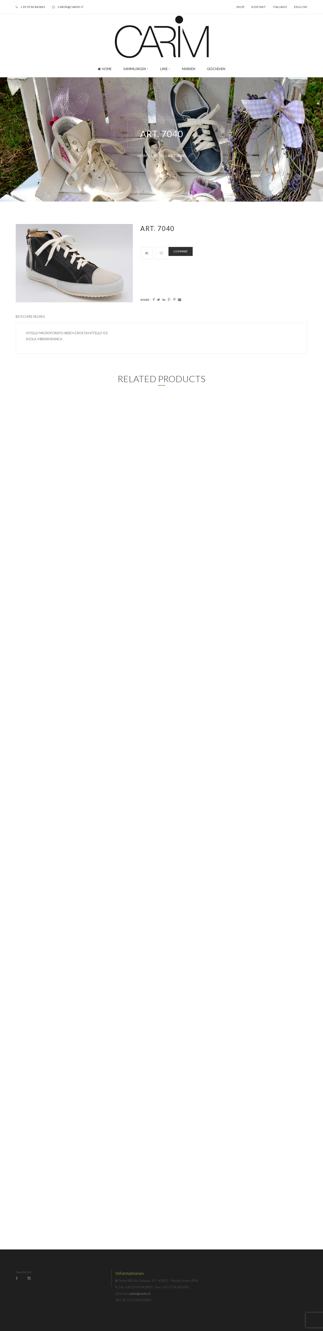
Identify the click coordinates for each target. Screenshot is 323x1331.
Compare (180, 251)
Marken (188, 69)
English (300, 6)
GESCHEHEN (216, 69)
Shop (240, 6)
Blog (159, 155)
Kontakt (258, 6)
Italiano (280, 6)
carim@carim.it (71, 6)
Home (105, 69)
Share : (145, 300)
